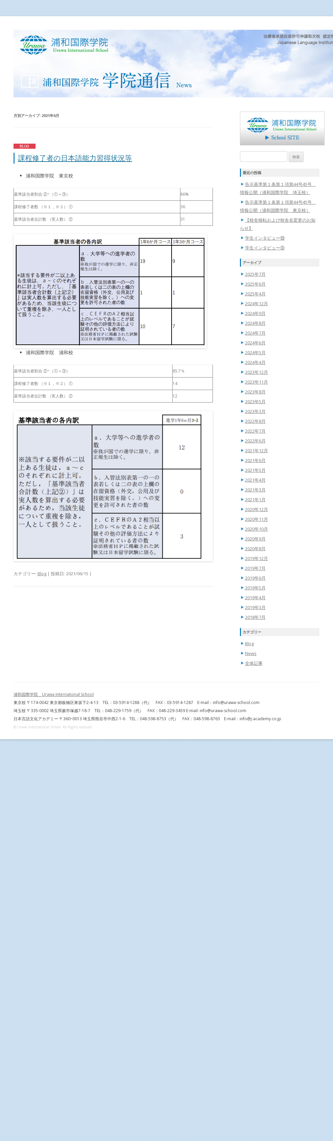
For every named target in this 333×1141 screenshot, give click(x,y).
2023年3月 (255, 411)
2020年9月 (255, 539)
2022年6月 (255, 441)
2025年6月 (255, 284)
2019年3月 (255, 607)
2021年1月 (255, 499)
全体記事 (254, 663)
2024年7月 (255, 333)
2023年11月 (256, 382)
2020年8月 (255, 548)
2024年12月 (256, 303)
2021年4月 (255, 480)
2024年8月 (255, 323)
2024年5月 (255, 352)
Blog (42, 573)
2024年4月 (255, 362)
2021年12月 (256, 450)
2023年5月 (255, 401)
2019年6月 (255, 578)
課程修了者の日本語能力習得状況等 (75, 158)
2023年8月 (255, 392)
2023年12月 (256, 372)
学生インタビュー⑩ (265, 238)
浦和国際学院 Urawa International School (54, 694)
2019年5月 (255, 588)
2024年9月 (255, 313)
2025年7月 (255, 274)
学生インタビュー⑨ (265, 248)
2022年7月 (255, 431)
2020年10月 (256, 529)
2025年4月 (255, 294)
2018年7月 (255, 617)
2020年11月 (256, 519)
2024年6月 (255, 343)
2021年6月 (255, 460)
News (251, 653)
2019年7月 (255, 568)
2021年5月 (255, 470)
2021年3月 (255, 490)
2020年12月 (256, 509)
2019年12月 (256, 558)
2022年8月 (255, 421)
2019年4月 (255, 597)
